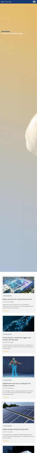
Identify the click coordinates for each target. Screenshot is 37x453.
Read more (6, 310)
